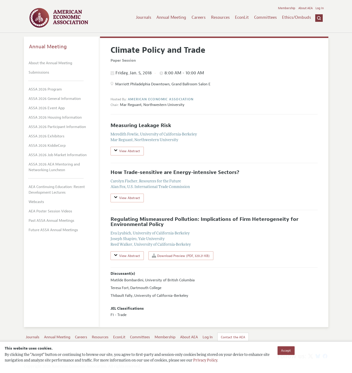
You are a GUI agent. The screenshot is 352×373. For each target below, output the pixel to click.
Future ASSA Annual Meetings (53, 230)
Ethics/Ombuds (296, 17)
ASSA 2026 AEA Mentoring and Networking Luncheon (54, 167)
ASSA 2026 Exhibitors (46, 136)
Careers (199, 17)
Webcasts (36, 202)
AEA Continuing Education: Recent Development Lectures (57, 190)
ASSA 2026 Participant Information (57, 126)
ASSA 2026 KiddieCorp (47, 145)
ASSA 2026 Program (45, 89)
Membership (286, 8)
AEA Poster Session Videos (50, 211)
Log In (319, 8)
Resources (220, 17)
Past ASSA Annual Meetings (51, 220)
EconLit (242, 17)
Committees (265, 17)
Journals (143, 17)
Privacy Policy (205, 360)
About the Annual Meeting (50, 63)
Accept (286, 350)
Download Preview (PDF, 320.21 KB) (181, 255)
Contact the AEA (233, 337)
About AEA (305, 8)
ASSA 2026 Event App (47, 108)
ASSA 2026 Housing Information (55, 117)
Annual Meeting (171, 17)
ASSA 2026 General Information (55, 98)
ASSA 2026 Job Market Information (58, 155)
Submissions (39, 72)
